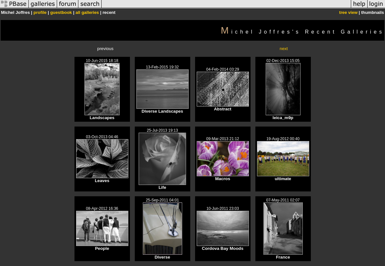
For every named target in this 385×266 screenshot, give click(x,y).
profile (40, 12)
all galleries (87, 12)
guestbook (61, 12)
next (284, 48)
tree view (348, 12)
